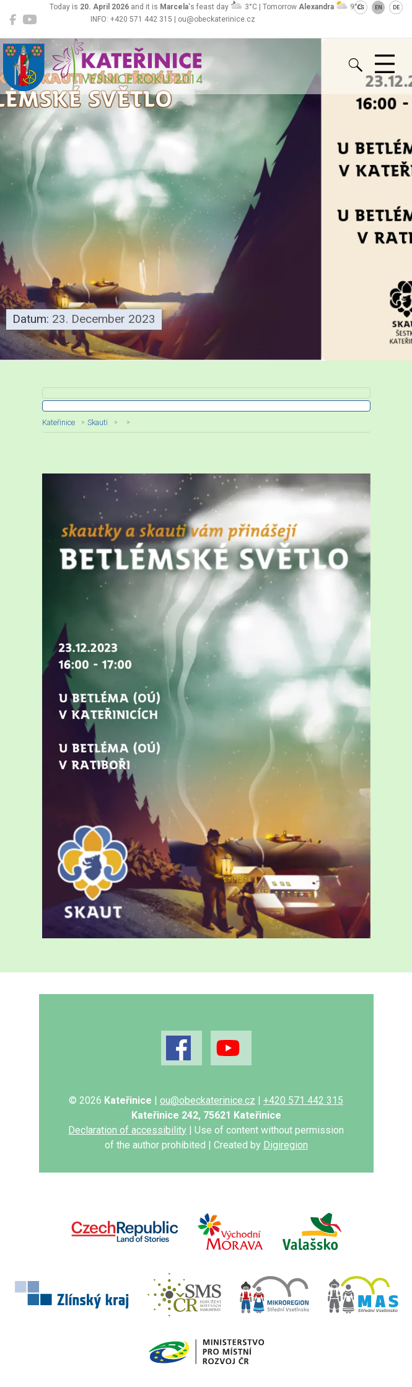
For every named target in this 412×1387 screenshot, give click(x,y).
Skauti (97, 422)
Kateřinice (58, 422)
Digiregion (285, 1145)
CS (360, 7)
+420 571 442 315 (303, 1100)
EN (378, 7)
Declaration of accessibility (127, 1130)
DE (396, 7)
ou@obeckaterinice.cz (207, 1100)
